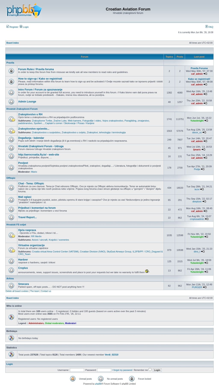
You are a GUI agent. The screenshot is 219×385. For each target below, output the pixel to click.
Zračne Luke (60, 120)
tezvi (197, 189)
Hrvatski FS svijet (16, 224)
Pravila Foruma (199, 68)
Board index (12, 43)
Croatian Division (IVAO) (92, 251)
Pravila (10, 62)
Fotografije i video (91, 120)
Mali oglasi (24, 196)
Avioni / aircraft (39, 239)
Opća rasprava (27, 230)
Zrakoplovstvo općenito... (33, 128)
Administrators (36, 323)
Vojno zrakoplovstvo (112, 120)
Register (12, 27)
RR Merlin (36, 236)
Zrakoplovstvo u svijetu (74, 132)
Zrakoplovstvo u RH (30, 114)
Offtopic (10, 178)
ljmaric (197, 149)
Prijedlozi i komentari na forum (37, 207)
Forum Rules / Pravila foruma (36, 69)
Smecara (23, 284)
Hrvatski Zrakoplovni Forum (22, 109)
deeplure (197, 201)
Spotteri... (39, 123)
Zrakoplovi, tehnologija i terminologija (106, 132)
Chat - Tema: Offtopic (31, 183)
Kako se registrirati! (199, 79)
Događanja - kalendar (31, 137)
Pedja (197, 169)
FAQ (209, 27)
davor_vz (197, 132)
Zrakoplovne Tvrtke (42, 120)
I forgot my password (122, 370)
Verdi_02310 (111, 354)
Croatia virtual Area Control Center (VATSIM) (55, 251)
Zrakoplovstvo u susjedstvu (46, 132)
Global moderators (54, 323)
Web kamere (74, 120)
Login (24, 27)
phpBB (98, 384)
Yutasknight (197, 120)
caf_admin (197, 74)
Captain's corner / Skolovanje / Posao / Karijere (69, 123)
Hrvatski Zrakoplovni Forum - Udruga (41, 146)
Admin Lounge (27, 101)
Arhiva (10, 278)
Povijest (23, 162)
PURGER (197, 287)
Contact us (46, 291)
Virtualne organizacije (31, 245)
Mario (34, 171)
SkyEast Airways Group (119, 251)
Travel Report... (27, 217)
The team (34, 291)
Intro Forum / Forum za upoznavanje (40, 89)
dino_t (197, 251)
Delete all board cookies (17, 291)
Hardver (23, 259)
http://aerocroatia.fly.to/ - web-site (38, 154)
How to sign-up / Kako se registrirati (40, 78)
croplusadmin (197, 219)
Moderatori (70, 323)
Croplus (23, 268)
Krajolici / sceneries (59, 239)
